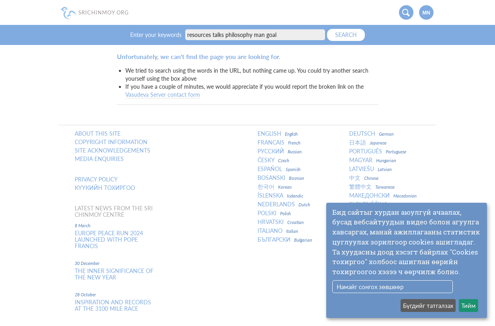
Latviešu (370, 169)
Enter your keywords (156, 34)
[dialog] (406, 260)
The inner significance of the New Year (114, 274)
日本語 (368, 142)
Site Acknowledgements (112, 150)
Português (377, 151)
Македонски (383, 195)
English (278, 133)
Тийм (468, 305)
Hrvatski (281, 222)
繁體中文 (372, 186)
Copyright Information (111, 142)
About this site (98, 133)
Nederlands (284, 204)
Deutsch (371, 133)
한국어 (275, 186)
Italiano (278, 231)
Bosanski (281, 178)
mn (426, 13)
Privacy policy (96, 179)
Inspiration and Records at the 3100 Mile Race (113, 305)
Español (279, 169)
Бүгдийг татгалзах (428, 305)
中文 (363, 178)
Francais (279, 142)
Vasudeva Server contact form (162, 94)
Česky (273, 160)
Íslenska (280, 195)
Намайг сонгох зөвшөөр (370, 286)
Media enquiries (99, 159)
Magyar (372, 160)
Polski (274, 213)
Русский (280, 151)
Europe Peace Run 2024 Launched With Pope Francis (109, 239)
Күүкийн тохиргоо (105, 188)
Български (285, 239)
